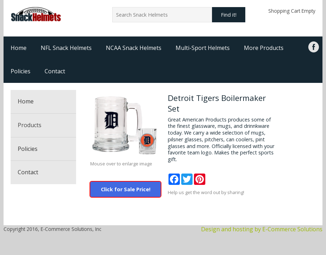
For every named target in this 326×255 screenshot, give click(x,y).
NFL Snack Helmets (66, 48)
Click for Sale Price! (125, 189)
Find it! (228, 14)
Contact (55, 71)
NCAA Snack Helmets (133, 48)
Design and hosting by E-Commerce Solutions (261, 229)
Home (19, 48)
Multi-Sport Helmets (203, 48)
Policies (20, 71)
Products (29, 125)
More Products (264, 48)
